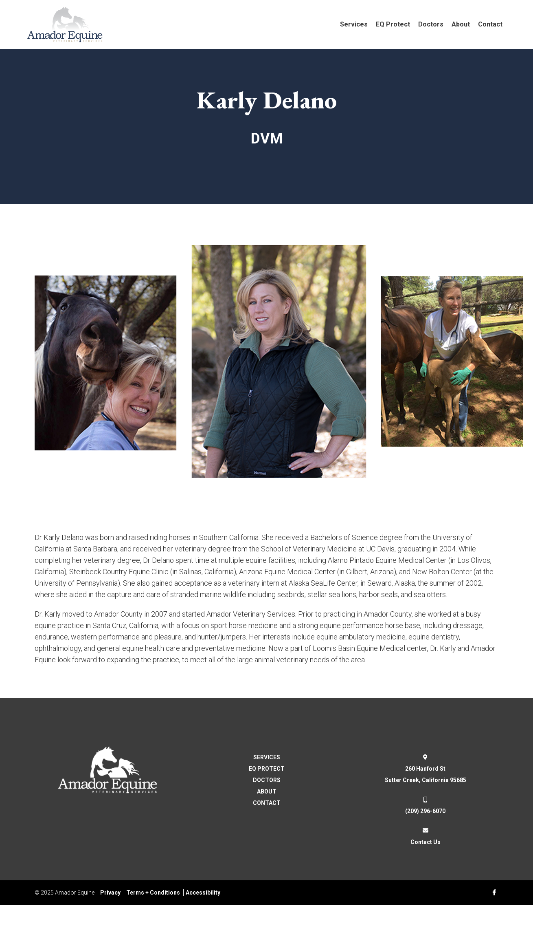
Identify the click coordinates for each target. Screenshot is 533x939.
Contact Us (425, 842)
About (461, 24)
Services (354, 24)
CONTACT (267, 803)
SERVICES (266, 757)
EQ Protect (393, 24)
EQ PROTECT (267, 768)
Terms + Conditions (153, 892)
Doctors (430, 24)
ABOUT (266, 791)
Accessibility (203, 892)
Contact (490, 24)
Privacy (110, 892)
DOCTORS (267, 780)
